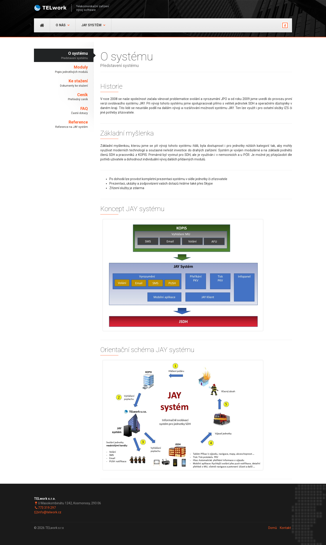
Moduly (61, 69)
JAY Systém (93, 25)
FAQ (61, 110)
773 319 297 (47, 507)
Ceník (61, 97)
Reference (61, 124)
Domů (272, 528)
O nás (63, 25)
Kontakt (285, 528)
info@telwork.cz (49, 512)
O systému (61, 55)
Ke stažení (61, 83)
